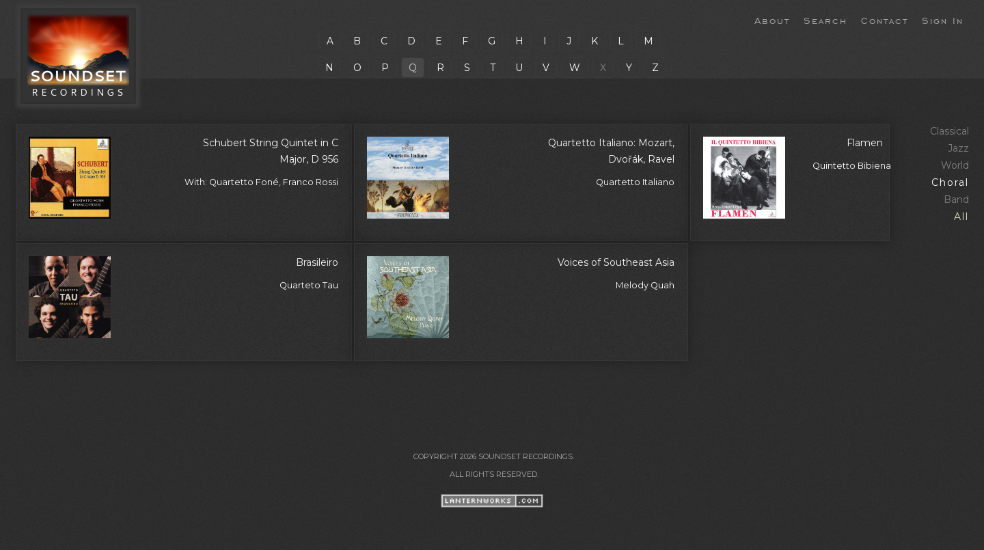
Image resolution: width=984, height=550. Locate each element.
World (955, 165)
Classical (949, 131)
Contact (884, 19)
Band (956, 199)
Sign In (943, 19)
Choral (950, 182)
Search (825, 19)
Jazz (958, 148)
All (961, 216)
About (772, 19)
